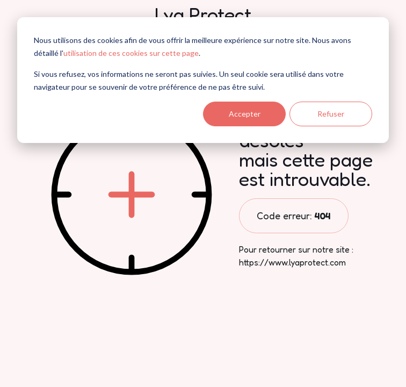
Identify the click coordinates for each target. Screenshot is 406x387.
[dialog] (203, 80)
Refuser (330, 113)
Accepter (244, 113)
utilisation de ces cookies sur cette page (131, 53)
